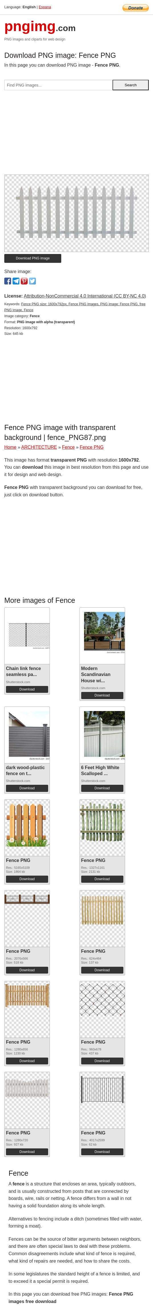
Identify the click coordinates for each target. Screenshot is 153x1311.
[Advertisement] (76, 135)
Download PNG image (33, 258)
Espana (45, 7)
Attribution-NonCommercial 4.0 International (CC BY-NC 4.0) (85, 296)
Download (26, 689)
